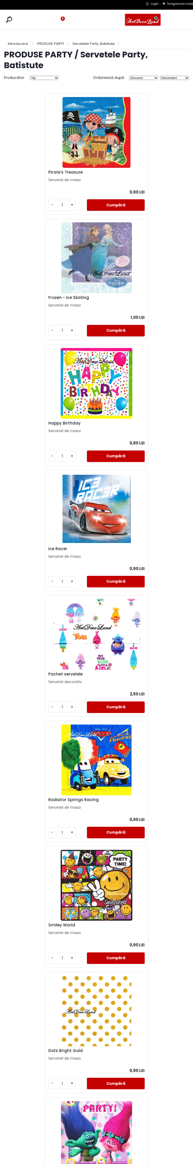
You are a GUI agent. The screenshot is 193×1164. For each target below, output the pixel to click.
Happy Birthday (26, 297)
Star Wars (112, 1050)
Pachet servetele (27, 423)
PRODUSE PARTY (50, 43)
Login (155, 4)
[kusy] (24, 205)
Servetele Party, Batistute (93, 43)
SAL (96, 1144)
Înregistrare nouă (180, 4)
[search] (9, 19)
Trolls (15, 674)
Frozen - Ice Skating (122, 172)
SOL (96, 1151)
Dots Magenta (117, 674)
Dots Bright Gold (119, 548)
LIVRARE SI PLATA (96, 1132)
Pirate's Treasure (27, 172)
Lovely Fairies (23, 1050)
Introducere (18, 43)
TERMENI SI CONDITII (96, 1126)
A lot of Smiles (24, 799)
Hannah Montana (120, 799)
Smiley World (23, 548)
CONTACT (96, 1138)
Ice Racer (111, 297)
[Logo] (142, 19)
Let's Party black (26, 925)
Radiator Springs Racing (127, 423)
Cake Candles (116, 925)
